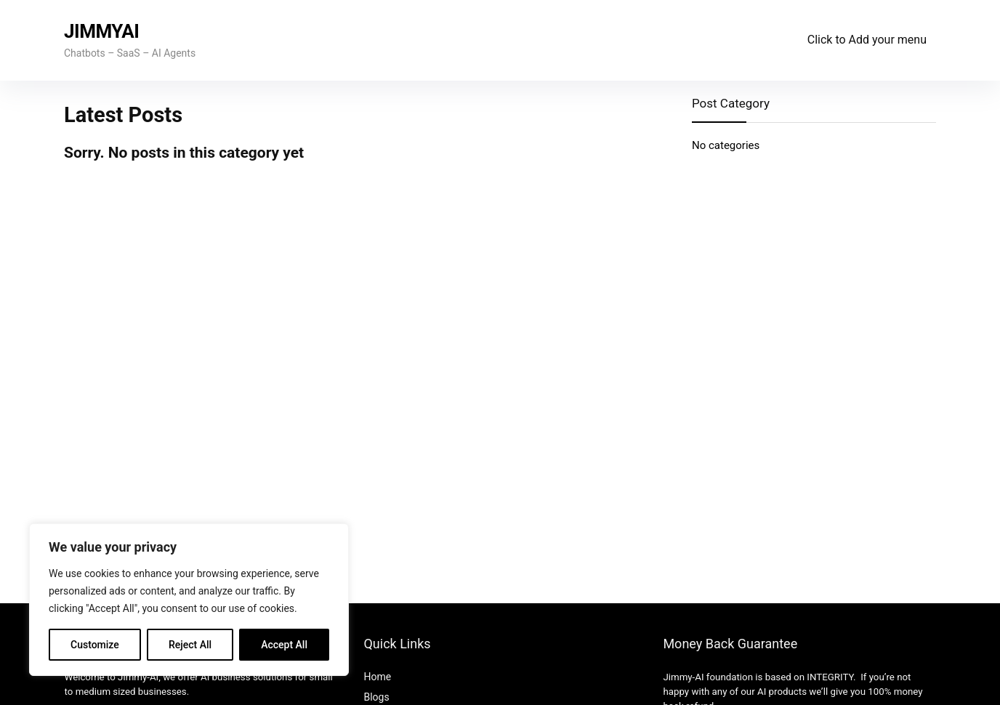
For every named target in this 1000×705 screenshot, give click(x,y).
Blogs (376, 697)
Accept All (284, 644)
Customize (94, 644)
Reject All (190, 644)
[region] (189, 599)
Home (377, 676)
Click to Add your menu (867, 40)
